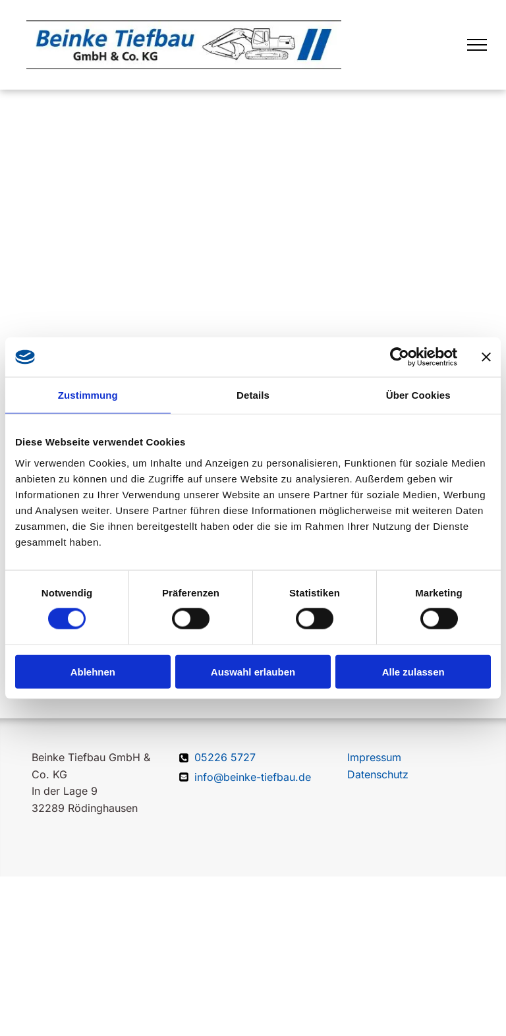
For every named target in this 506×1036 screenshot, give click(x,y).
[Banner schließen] (486, 357)
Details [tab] (253, 395)
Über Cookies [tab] (418, 395)
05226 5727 (225, 757)
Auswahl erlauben (253, 671)
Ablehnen (92, 671)
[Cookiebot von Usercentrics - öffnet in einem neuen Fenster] (399, 357)
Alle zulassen (413, 671)
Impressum (374, 757)
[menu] (477, 45)
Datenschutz (377, 774)
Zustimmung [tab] (88, 395)
